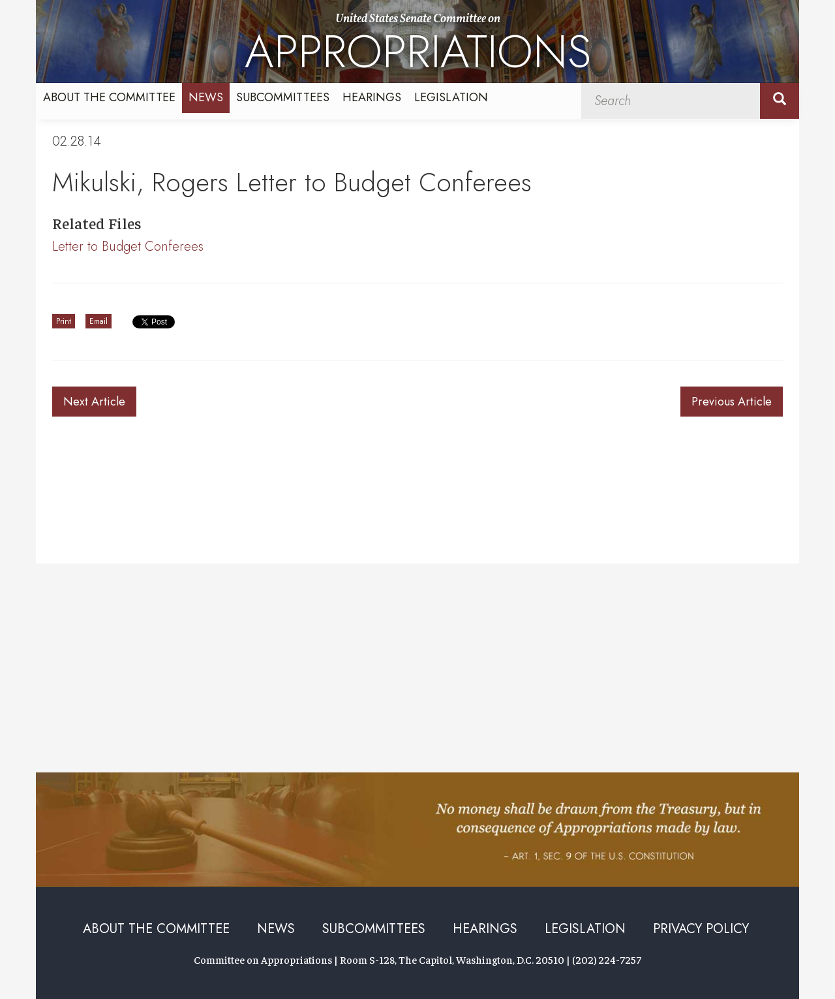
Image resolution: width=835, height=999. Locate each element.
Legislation (451, 97)
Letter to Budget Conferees (128, 246)
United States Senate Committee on (418, 47)
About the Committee (109, 97)
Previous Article (731, 401)
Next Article (94, 401)
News (206, 97)
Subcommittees (282, 97)
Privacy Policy (701, 928)
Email (98, 321)
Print (63, 321)
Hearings (371, 97)
